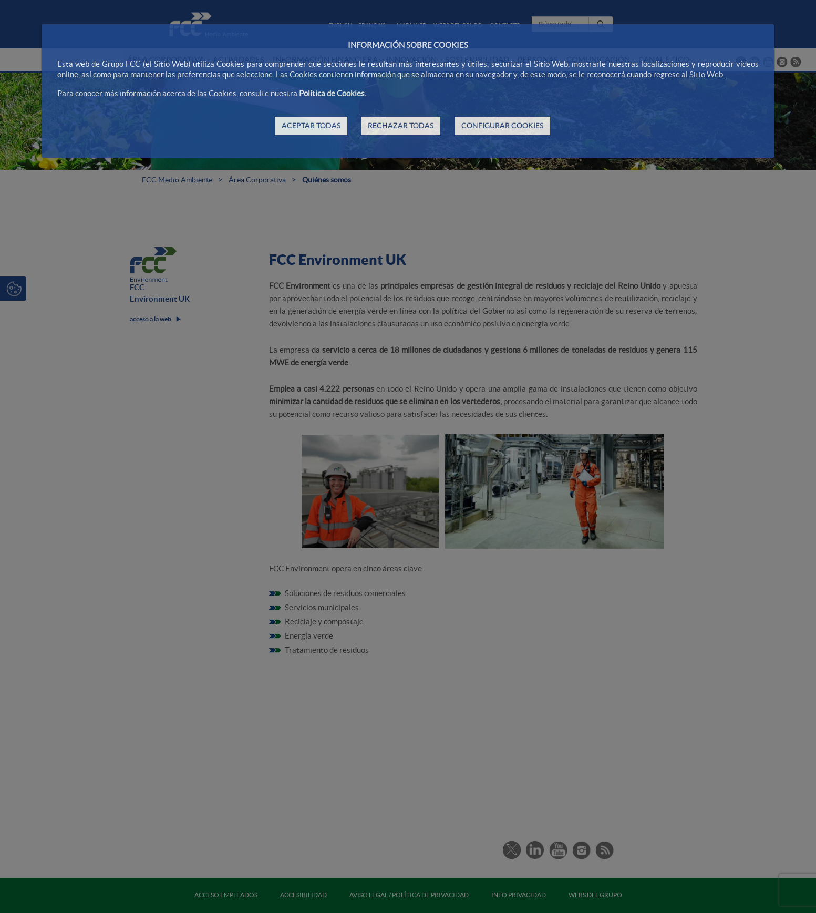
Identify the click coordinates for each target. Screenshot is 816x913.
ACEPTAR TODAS (311, 125)
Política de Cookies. (332, 93)
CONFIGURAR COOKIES (502, 125)
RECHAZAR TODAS (400, 125)
